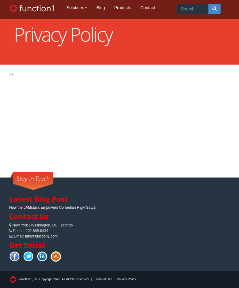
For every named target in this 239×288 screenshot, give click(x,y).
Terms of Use (103, 279)
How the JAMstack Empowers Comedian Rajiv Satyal (52, 207)
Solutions (76, 7)
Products (122, 7)
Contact (147, 7)
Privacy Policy (126, 279)
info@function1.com (41, 236)
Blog (101, 7)
